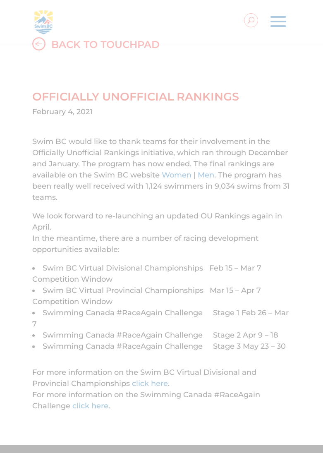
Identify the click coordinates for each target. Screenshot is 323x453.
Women (176, 175)
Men (206, 175)
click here (150, 383)
